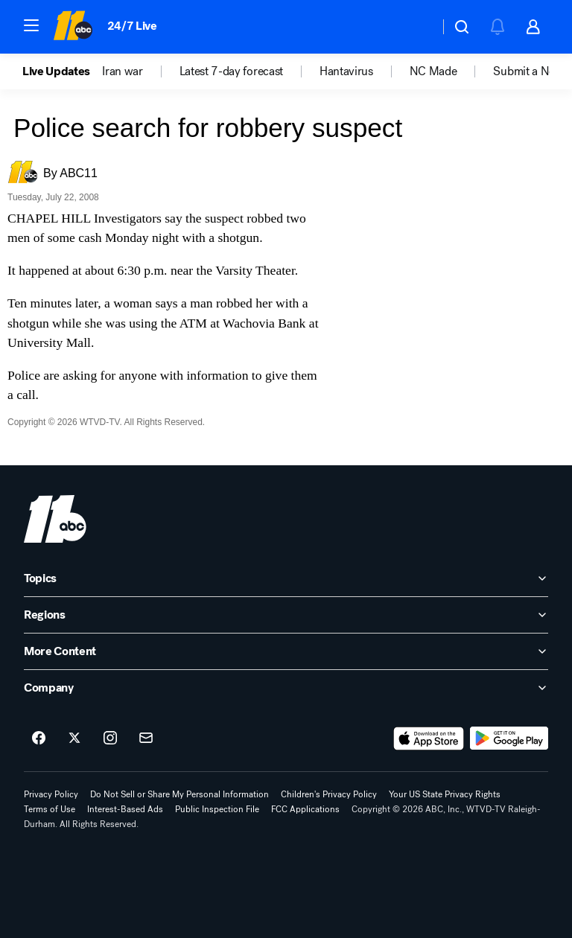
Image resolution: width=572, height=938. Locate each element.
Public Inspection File (217, 809)
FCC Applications (305, 809)
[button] (31, 25)
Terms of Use (49, 809)
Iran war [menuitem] (122, 71)
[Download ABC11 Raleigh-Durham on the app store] (429, 738)
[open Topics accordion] (286, 578)
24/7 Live (132, 26)
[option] (62, 71)
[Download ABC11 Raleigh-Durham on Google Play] (509, 738)
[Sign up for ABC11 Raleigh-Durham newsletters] (146, 738)
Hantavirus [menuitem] (346, 71)
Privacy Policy (51, 794)
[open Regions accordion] (286, 615)
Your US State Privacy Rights (444, 794)
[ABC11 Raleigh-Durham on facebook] (39, 738)
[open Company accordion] (286, 688)
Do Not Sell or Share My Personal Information (179, 794)
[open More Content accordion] (286, 651)
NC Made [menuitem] (433, 71)
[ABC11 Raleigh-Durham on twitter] (74, 738)
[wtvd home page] (55, 519)
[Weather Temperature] (416, 27)
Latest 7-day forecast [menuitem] (231, 71)
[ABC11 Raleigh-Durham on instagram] (110, 738)
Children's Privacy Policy (329, 794)
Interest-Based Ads (125, 809)
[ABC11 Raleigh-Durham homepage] (72, 26)
